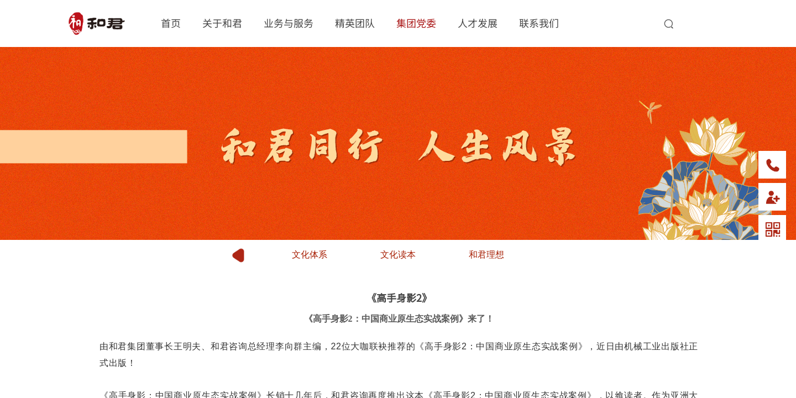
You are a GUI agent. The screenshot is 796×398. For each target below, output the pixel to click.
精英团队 (355, 22)
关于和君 (222, 22)
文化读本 (398, 254)
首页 (171, 22)
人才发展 (478, 22)
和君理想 (486, 254)
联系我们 (539, 22)
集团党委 (416, 22)
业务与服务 (288, 22)
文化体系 (309, 254)
